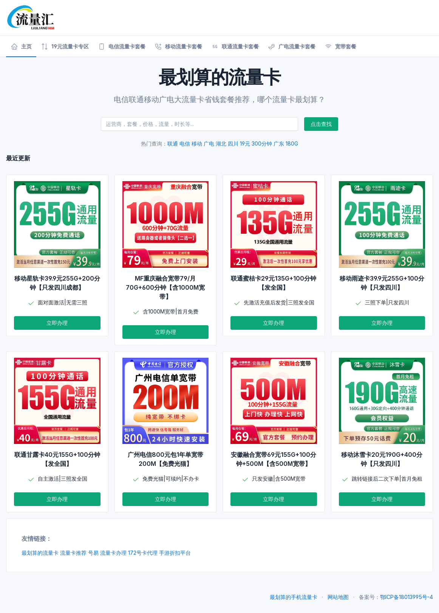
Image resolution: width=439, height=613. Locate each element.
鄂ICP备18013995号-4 (406, 597)
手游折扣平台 (175, 552)
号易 (93, 552)
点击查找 (321, 124)
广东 (279, 143)
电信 (184, 143)
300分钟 (262, 143)
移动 (197, 143)
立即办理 (57, 323)
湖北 (221, 143)
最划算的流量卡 (40, 552)
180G (292, 143)
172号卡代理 (143, 552)
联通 (172, 143)
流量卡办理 (113, 552)
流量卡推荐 (73, 552)
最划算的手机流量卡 (293, 597)
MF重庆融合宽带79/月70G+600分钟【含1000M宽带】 (165, 287)
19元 (245, 143)
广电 (209, 143)
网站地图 (338, 597)
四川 (233, 143)
